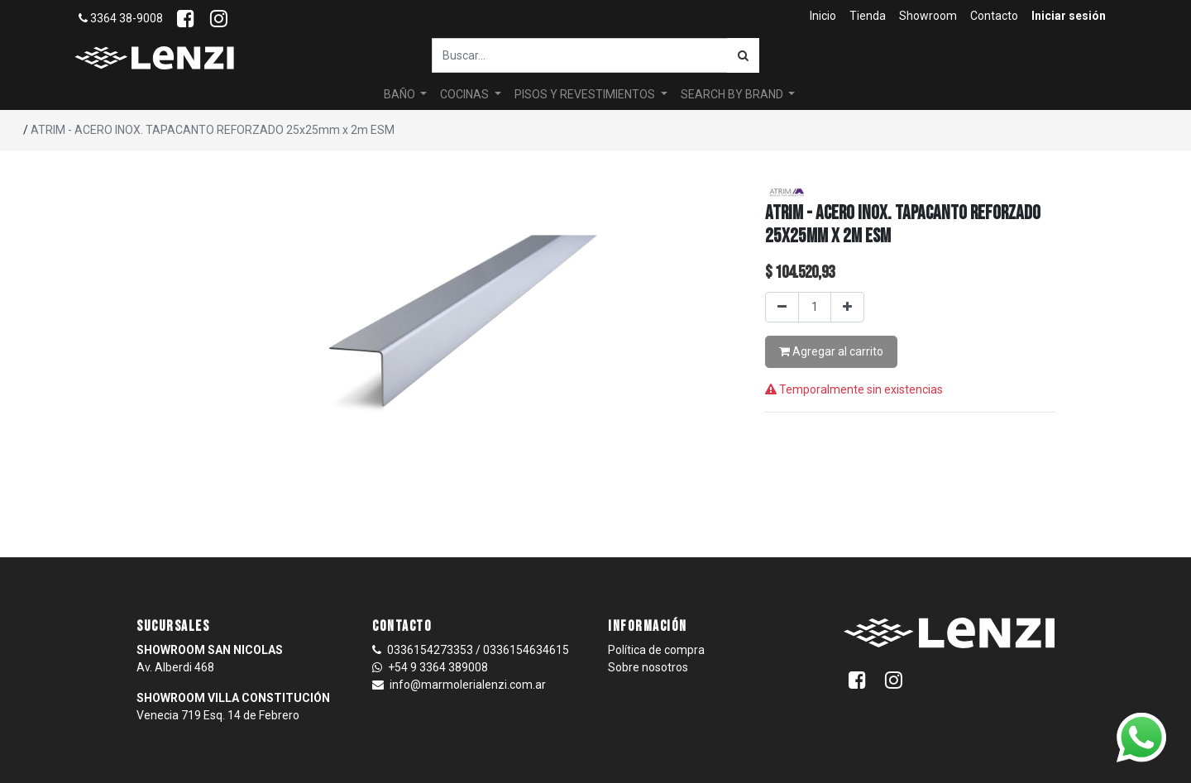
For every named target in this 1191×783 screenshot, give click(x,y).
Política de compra (656, 649)
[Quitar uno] (782, 307)
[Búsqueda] (743, 55)
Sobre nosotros (648, 667)
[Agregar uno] (847, 307)
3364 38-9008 (121, 18)
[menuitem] (823, 16)
